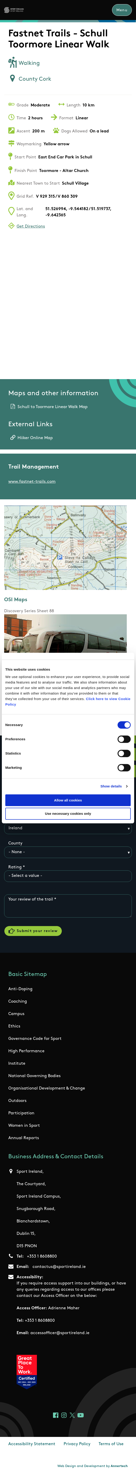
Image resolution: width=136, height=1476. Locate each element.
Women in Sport (24, 1127)
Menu (121, 10)
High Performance (26, 1052)
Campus (16, 1015)
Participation (21, 1114)
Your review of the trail (30, 900)
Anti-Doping (20, 990)
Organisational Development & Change (46, 1089)
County (15, 843)
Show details (111, 786)
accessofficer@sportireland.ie (59, 1334)
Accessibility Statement (31, 1445)
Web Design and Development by (92, 1467)
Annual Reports (23, 1139)
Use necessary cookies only (68, 814)
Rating (15, 867)
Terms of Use (111, 1445)
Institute (16, 1065)
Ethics (14, 1027)
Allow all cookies (68, 800)
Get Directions (31, 227)
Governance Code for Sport (35, 1040)
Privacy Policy (77, 1445)
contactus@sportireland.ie (59, 1268)
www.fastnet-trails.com (32, 482)
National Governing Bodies (34, 1077)
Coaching (17, 1003)
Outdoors (17, 1102)
